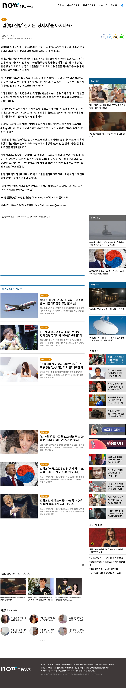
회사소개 (50, 664)
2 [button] (42, 640)
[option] (41, 590)
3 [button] (44, 640)
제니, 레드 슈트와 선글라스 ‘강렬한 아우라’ (48, 619)
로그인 (43, 664)
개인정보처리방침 (67, 664)
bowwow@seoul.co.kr (56, 205)
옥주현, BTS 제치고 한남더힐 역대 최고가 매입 (18, 620)
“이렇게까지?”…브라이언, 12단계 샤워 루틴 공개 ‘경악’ (47, 632)
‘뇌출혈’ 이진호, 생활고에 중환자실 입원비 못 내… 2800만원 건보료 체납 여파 (40, 598)
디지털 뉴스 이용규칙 (101, 664)
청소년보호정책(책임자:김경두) (83, 664)
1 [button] (40, 640)
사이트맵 (111, 664)
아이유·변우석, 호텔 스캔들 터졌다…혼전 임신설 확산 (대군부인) (68, 598)
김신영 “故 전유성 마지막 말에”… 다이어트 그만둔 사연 (76, 620)
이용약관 (57, 664)
